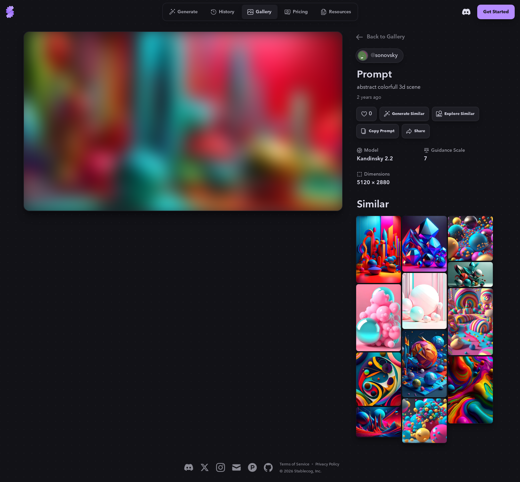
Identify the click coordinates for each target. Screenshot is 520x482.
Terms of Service (294, 464)
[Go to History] (222, 12)
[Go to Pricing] (296, 12)
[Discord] (466, 12)
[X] (205, 467)
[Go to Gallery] (259, 12)
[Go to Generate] (183, 12)
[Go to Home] (10, 12)
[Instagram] (220, 467)
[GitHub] (268, 467)
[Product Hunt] (252, 467)
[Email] (236, 467)
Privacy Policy (327, 464)
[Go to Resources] (336, 12)
